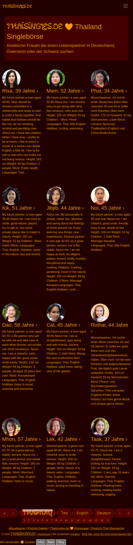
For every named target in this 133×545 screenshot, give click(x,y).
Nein (51, 542)
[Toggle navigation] (126, 6)
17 (107, 520)
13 (84, 520)
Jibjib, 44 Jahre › (65, 208)
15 (95, 520)
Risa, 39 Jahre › (20, 91)
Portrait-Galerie (38, 528)
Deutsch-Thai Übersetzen (107, 528)
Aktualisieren (17, 528)
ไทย (64, 513)
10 (66, 520)
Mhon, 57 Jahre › (21, 439)
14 (90, 520)
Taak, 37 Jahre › (109, 439)
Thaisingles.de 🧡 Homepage (69, 528)
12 (77, 520)
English (82, 513)
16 (102, 520)
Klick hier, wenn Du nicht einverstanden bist (107, 534)
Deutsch (104, 513)
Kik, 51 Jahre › (18, 208)
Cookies (75, 534)
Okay (61, 542)
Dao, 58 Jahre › (19, 325)
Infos (41, 542)
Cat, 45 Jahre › (63, 325)
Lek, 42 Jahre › (64, 439)
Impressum (44, 534)
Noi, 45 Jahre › (107, 208)
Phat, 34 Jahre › (109, 91)
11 (72, 520)
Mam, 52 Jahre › (65, 91)
